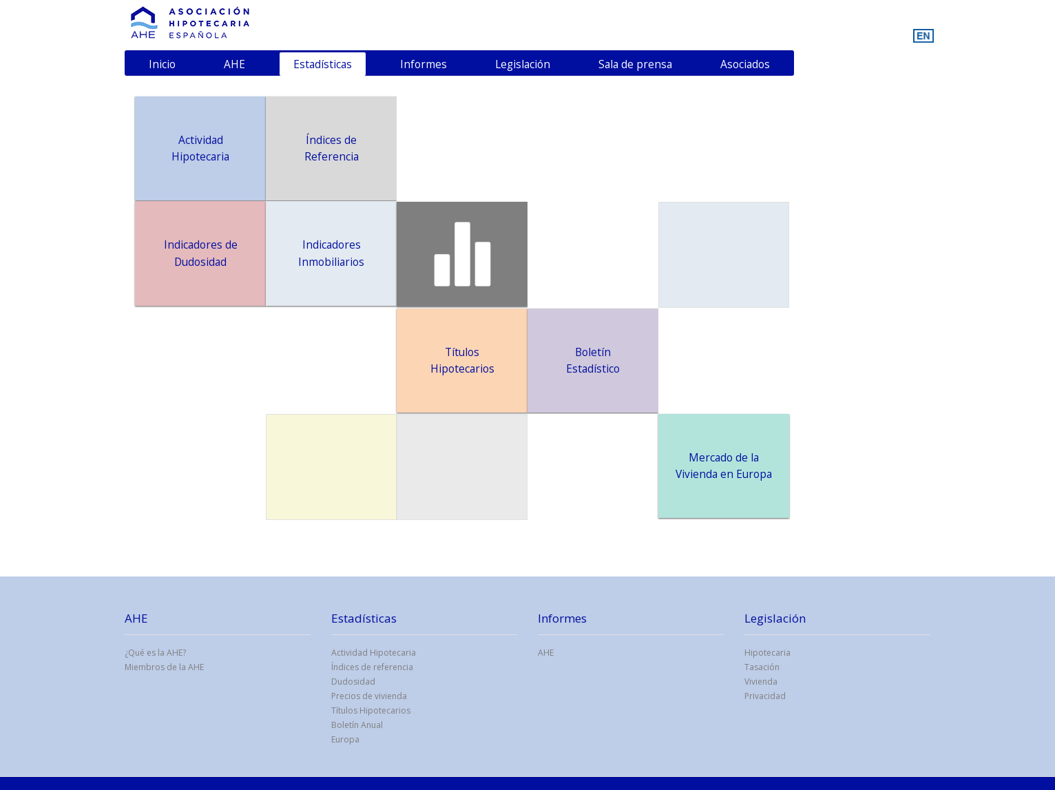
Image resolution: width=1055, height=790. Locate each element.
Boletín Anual (357, 725)
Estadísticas (322, 64)
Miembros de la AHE (164, 667)
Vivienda (760, 681)
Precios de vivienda (369, 696)
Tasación (762, 667)
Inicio (162, 64)
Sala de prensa (635, 64)
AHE (234, 64)
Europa (345, 739)
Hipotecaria (767, 652)
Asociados (745, 64)
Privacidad (765, 696)
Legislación (522, 64)
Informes (423, 64)
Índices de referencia (372, 667)
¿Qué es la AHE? (155, 652)
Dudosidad (353, 681)
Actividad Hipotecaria (373, 652)
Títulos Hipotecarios (370, 710)
